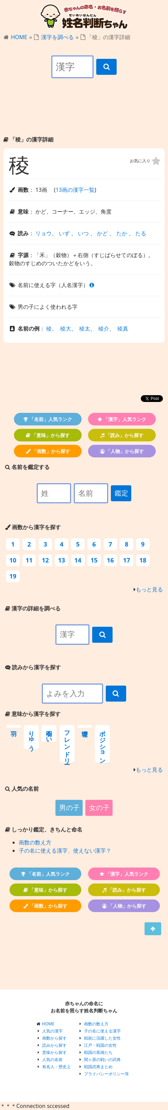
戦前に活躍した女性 (102, 1038)
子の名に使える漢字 (102, 1031)
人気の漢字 (52, 1031)
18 (143, 560)
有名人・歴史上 (56, 1067)
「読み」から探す (122, 435)
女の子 (99, 807)
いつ (83, 233)
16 (110, 560)
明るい (49, 733)
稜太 (84, 328)
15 (94, 560)
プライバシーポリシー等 (106, 1074)
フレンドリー (67, 743)
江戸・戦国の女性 (100, 1045)
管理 (84, 726)
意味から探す (54, 1052)
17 (126, 560)
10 (13, 560)
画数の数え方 (35, 842)
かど (102, 233)
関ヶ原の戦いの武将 (102, 1059)
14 (78, 560)
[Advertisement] (84, 113)
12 (45, 560)
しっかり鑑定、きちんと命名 (43, 829)
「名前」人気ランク (47, 419)
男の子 (69, 807)
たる (140, 233)
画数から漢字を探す (33, 527)
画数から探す (54, 1038)
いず (64, 233)
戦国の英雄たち (98, 1052)
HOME (19, 37)
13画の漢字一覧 (75, 190)
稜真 (122, 328)
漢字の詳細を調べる (33, 608)
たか (121, 233)
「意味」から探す (48, 435)
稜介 (103, 328)
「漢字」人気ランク (122, 419)
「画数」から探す (48, 451)
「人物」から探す (122, 451)
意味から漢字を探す (33, 714)
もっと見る (149, 589)
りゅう (31, 737)
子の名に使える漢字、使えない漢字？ (65, 850)
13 (61, 560)
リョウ (43, 233)
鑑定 (121, 493)
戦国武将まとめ (98, 1067)
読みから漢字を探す (33, 667)
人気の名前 (52, 1059)
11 (29, 560)
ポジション (102, 743)
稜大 (65, 328)
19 (13, 576)
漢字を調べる (57, 37)
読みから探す (54, 1045)
